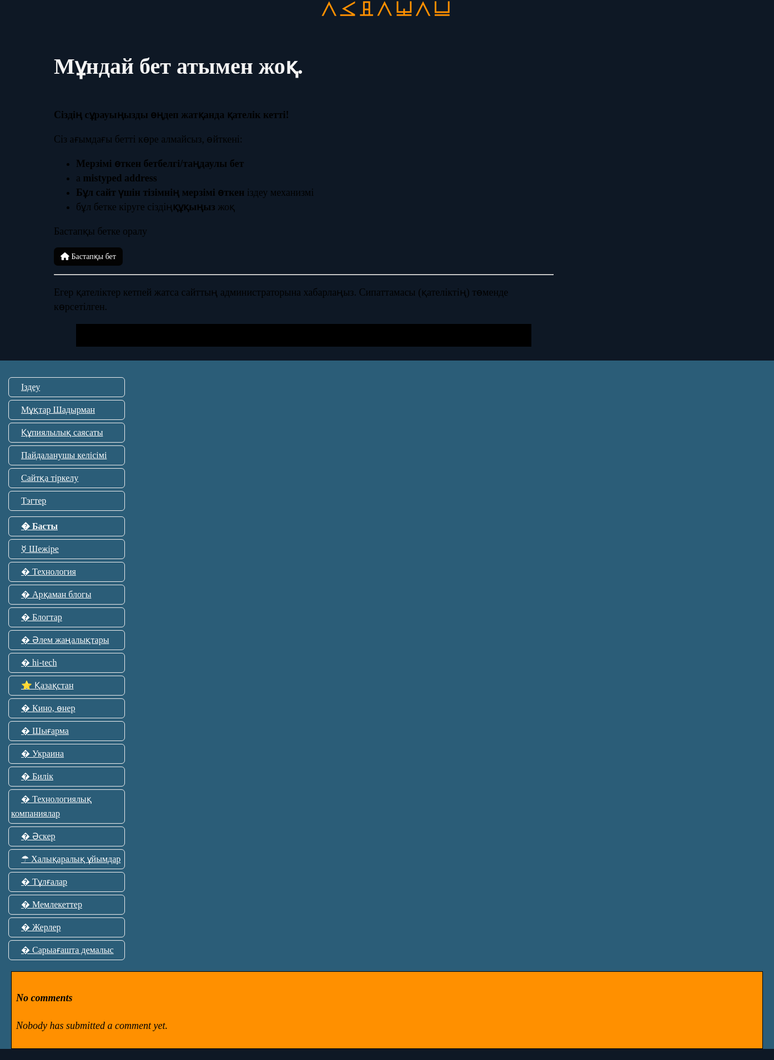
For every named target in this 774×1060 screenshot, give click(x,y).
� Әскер (38, 836)
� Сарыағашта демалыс (67, 950)
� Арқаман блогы (56, 594)
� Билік (37, 776)
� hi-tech (39, 662)
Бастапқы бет (88, 256)
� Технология (48, 571)
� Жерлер (41, 927)
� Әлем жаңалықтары (65, 640)
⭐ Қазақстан (47, 685)
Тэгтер (33, 500)
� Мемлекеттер (51, 904)
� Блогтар (41, 617)
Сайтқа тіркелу (49, 478)
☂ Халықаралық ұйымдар (70, 859)
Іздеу (30, 387)
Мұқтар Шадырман (58, 409)
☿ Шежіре (40, 549)
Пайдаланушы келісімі (64, 455)
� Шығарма (45, 731)
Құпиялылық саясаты (62, 432)
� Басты (39, 526)
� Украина (42, 753)
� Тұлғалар (44, 881)
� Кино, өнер (48, 708)
